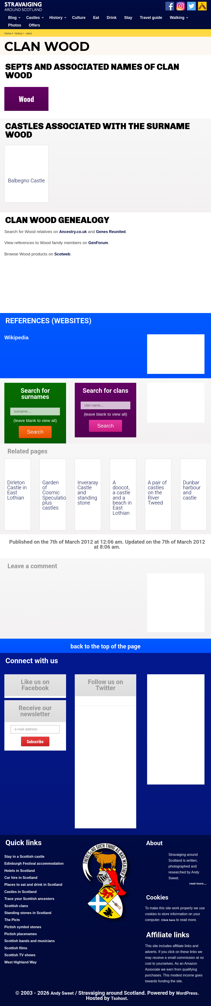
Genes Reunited (114, 231)
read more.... (197, 883)
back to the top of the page (105, 646)
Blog (12, 17)
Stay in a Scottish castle (25, 856)
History (56, 17)
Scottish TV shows (21, 969)
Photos (14, 25)
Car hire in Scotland (22, 884)
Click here (168, 920)
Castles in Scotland (21, 905)
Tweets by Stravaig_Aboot (94, 699)
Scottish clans (17, 919)
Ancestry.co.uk (74, 231)
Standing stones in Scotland (29, 926)
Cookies (158, 897)
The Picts (12, 933)
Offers (34, 25)
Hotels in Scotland (20, 877)
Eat (96, 17)
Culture (79, 17)
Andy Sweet (61, 993)
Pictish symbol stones (24, 940)
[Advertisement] (180, 602)
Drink (111, 17)
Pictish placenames (21, 948)
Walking (177, 17)
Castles (33, 17)
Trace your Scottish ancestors (31, 912)
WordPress (187, 993)
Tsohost (118, 998)
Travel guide (151, 17)
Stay (128, 17)
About (155, 842)
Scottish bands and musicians (31, 955)
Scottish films (16, 961)
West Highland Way (21, 976)
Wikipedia (17, 337)
